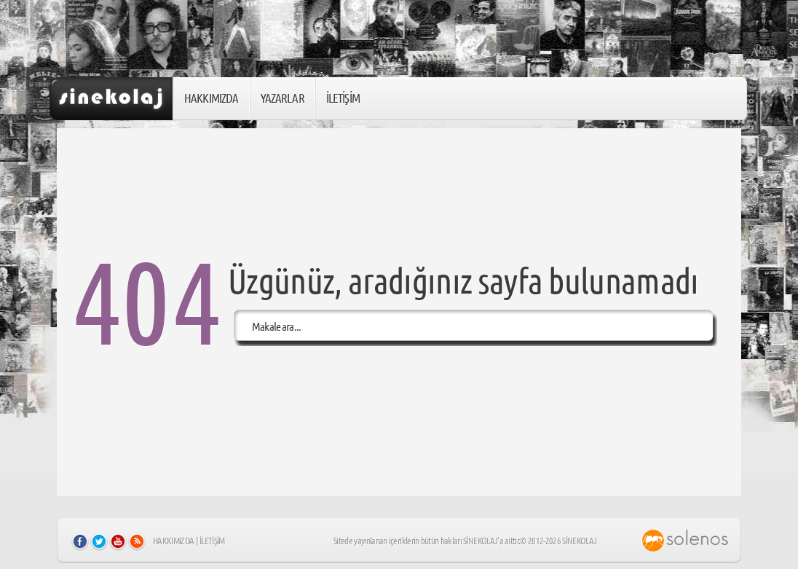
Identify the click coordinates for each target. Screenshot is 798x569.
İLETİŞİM (343, 97)
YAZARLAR (282, 97)
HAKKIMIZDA (211, 97)
